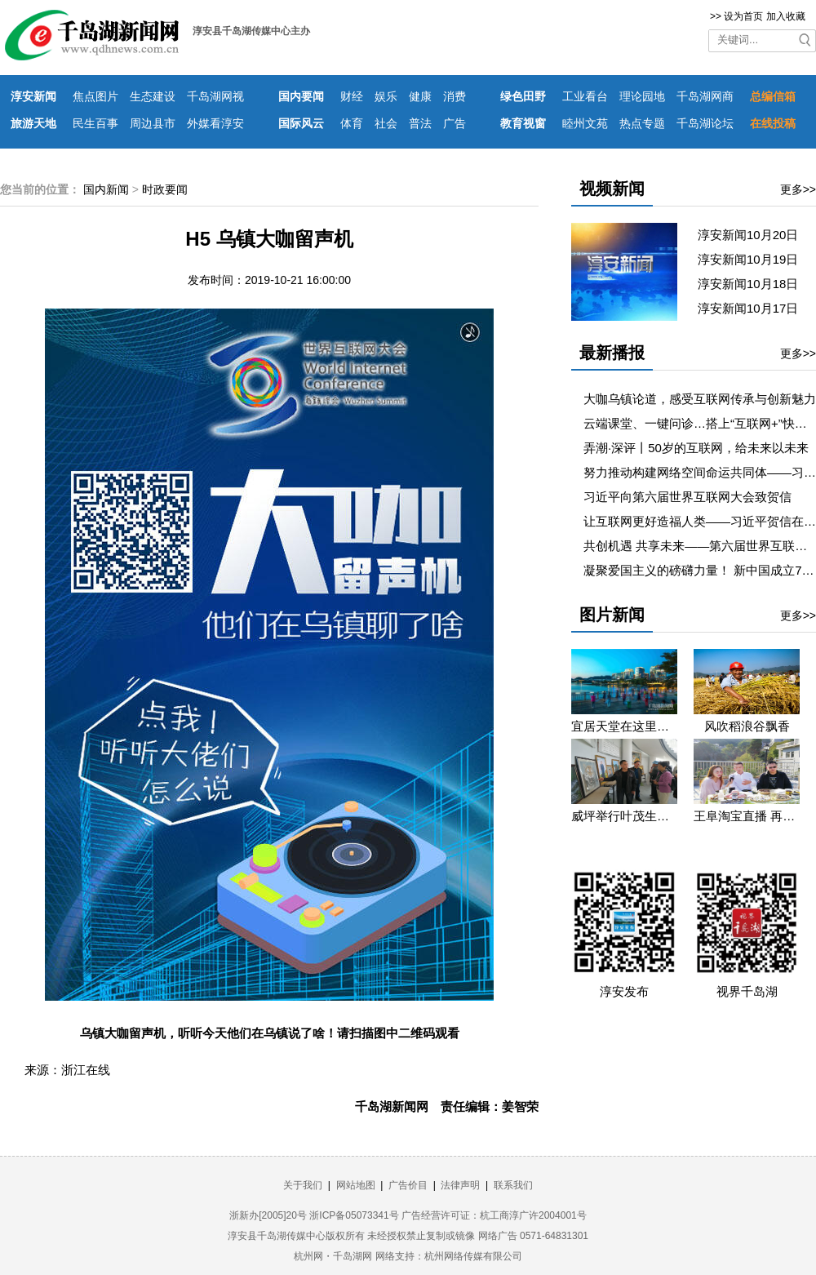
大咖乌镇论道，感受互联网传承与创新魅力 (699, 399)
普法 (420, 123)
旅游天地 (33, 123)
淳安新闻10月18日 (755, 284)
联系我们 (513, 1185)
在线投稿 (773, 123)
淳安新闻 (33, 96)
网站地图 (355, 1185)
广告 (454, 123)
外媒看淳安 (215, 123)
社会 (386, 123)
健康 (420, 96)
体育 (351, 123)
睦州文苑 (585, 123)
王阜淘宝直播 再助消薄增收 (747, 816)
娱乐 (386, 96)
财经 (351, 96)
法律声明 (460, 1185)
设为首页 (743, 16)
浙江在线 (85, 1070)
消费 (454, 96)
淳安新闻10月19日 (755, 259)
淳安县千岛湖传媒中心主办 (251, 31)
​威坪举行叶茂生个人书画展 (624, 816)
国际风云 (301, 123)
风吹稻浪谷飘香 (747, 726)
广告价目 (408, 1185)
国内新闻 (106, 189)
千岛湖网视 (215, 96)
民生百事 (95, 123)
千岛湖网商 (705, 96)
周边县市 (152, 123)
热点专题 (642, 123)
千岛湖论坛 (705, 123)
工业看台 (585, 96)
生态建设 (152, 96)
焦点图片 (95, 96)
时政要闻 (165, 189)
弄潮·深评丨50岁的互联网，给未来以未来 (696, 448)
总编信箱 (773, 96)
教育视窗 (523, 123)
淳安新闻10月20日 (755, 235)
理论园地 (642, 96)
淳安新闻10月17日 (755, 308)
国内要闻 (301, 96)
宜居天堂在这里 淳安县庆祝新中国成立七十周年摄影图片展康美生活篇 (624, 726)
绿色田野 (523, 96)
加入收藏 (785, 16)
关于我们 (302, 1185)
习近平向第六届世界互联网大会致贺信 (687, 497)
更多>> (798, 189)
